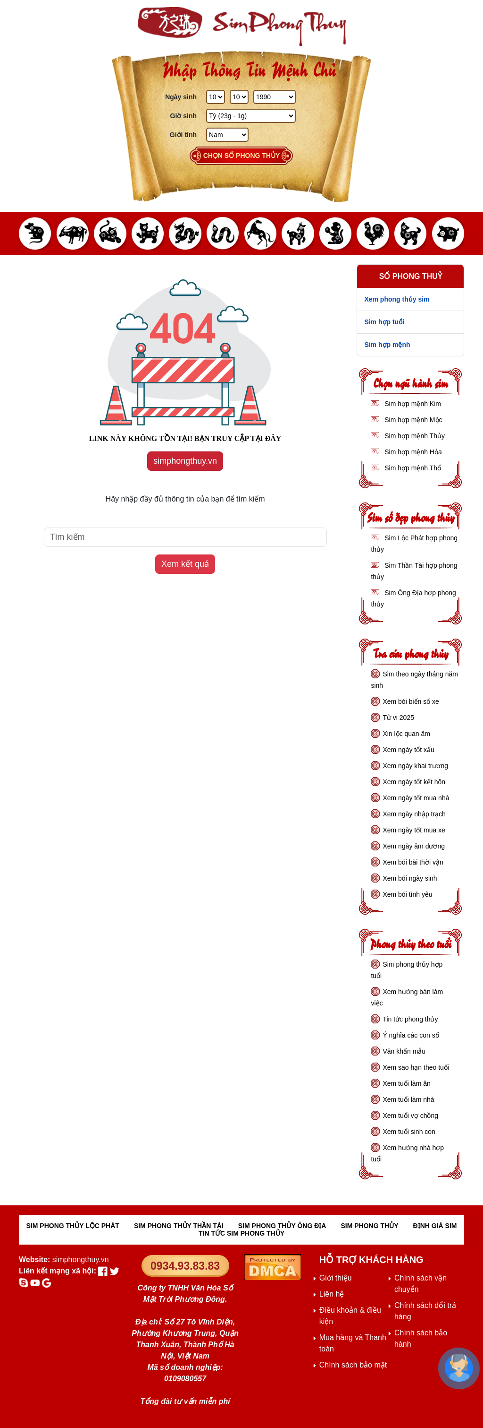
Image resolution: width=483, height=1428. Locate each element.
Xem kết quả (185, 564)
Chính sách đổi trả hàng (425, 1311)
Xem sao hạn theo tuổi (416, 1067)
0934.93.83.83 (185, 1266)
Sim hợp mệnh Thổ (412, 468)
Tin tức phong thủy (410, 1019)
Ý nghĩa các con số (411, 1035)
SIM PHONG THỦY (369, 1225)
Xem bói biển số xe (411, 701)
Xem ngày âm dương (414, 846)
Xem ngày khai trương (415, 766)
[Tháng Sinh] (239, 97)
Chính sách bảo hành (420, 1338)
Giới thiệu (335, 1278)
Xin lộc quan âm (406, 733)
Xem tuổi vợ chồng (410, 1115)
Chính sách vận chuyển (420, 1283)
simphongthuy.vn (185, 461)
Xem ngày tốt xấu (408, 749)
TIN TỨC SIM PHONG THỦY (241, 1233)
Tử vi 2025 (398, 717)
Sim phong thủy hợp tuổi (406, 970)
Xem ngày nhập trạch (414, 814)
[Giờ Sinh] (251, 116)
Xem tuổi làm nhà (408, 1099)
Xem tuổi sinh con (409, 1131)
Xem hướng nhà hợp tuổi (407, 1153)
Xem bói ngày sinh (410, 878)
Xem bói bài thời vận (413, 862)
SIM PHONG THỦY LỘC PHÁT (72, 1225)
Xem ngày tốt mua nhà (416, 798)
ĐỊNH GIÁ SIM (435, 1225)
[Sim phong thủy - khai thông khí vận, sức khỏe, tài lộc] (241, 26)
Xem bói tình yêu (407, 894)
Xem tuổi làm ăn (406, 1083)
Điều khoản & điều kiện (350, 1315)
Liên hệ (331, 1294)
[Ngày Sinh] (215, 97)
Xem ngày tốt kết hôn (414, 782)
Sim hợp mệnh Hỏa (412, 452)
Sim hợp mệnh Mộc (412, 420)
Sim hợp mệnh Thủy (414, 436)
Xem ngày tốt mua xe (414, 830)
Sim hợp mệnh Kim (412, 403)
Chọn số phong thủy (241, 155)
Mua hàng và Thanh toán (352, 1343)
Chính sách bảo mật (353, 1365)
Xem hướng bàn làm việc (407, 997)
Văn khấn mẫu (404, 1051)
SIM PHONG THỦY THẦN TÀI (179, 1225)
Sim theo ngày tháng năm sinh (414, 679)
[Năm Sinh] (274, 97)
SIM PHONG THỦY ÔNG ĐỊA (282, 1225)
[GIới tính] (227, 135)
